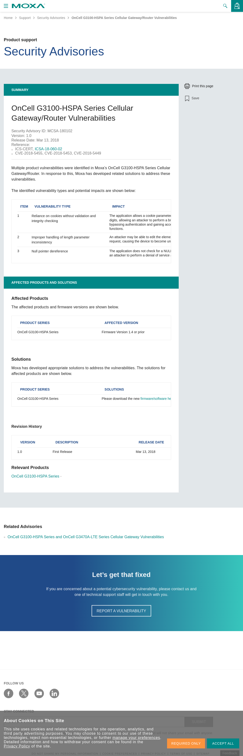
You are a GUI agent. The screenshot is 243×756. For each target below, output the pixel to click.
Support (25, 18)
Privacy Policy (17, 746)
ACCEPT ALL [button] (223, 743)
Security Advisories (51, 18)
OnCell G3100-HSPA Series (35, 476)
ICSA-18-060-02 (48, 149)
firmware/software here (157, 399)
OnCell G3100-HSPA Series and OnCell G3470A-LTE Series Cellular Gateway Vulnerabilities (86, 537)
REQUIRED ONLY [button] (186, 743)
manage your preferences (136, 738)
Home (8, 18)
